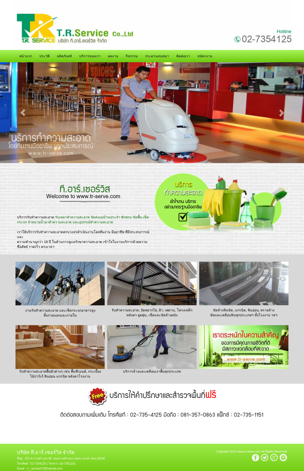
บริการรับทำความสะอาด (35, 217)
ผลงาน (113, 56)
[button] (23, 112)
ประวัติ (44, 56)
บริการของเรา (90, 56)
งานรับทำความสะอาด (41, 310)
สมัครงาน (205, 56)
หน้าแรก (25, 56)
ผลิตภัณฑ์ (64, 56)
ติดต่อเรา (183, 56)
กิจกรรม (132, 56)
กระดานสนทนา (157, 56)
